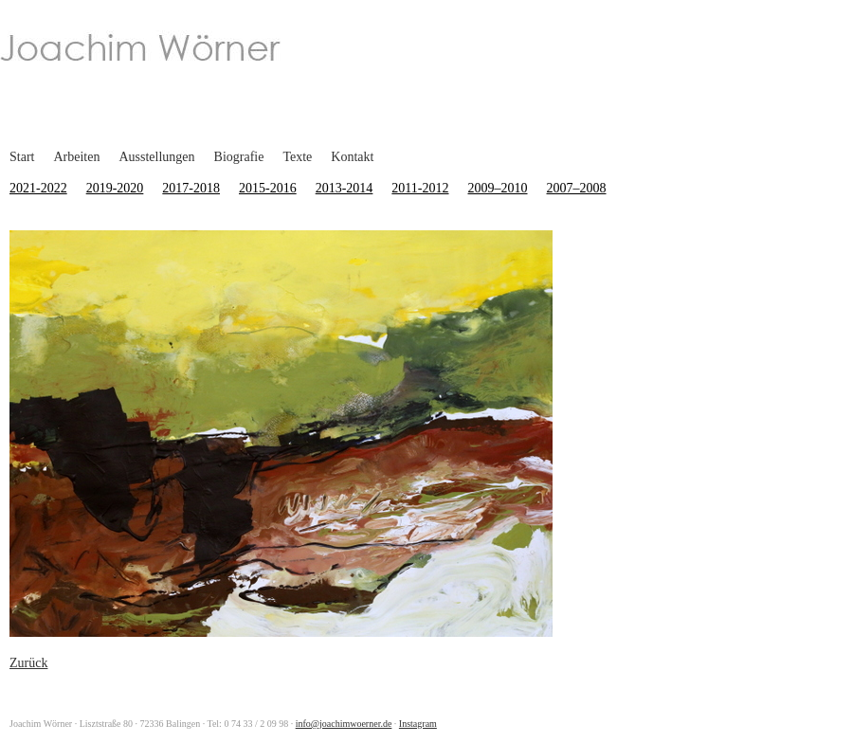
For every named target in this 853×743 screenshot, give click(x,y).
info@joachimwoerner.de (344, 723)
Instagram (418, 723)
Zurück (28, 663)
